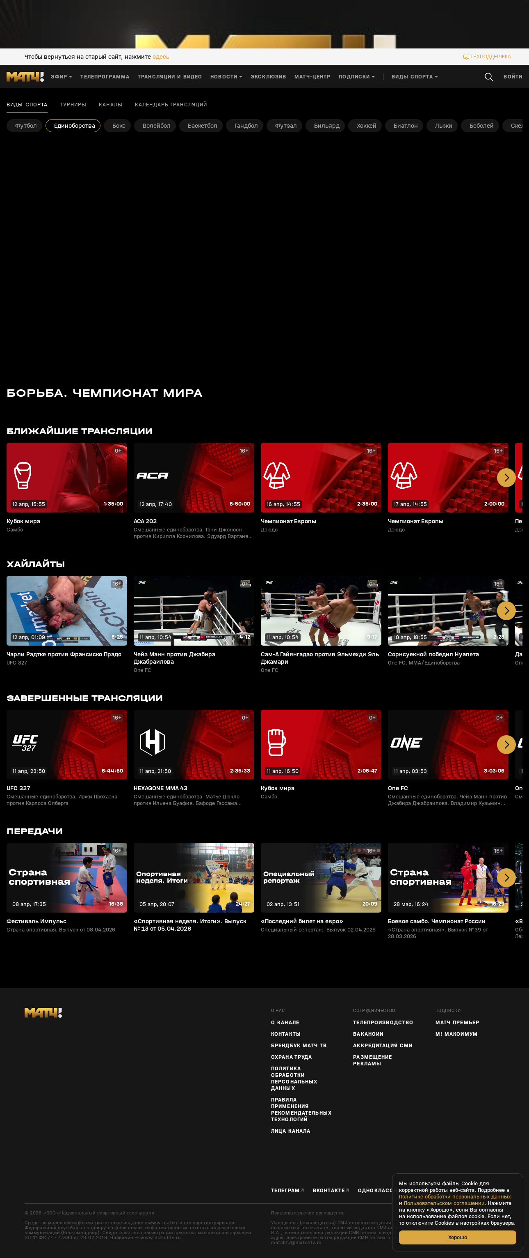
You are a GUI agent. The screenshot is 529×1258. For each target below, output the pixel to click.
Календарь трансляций (171, 104)
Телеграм (285, 1190)
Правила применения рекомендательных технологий (301, 1110)
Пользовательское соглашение (307, 1212)
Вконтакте (329, 1190)
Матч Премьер (457, 1022)
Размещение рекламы (372, 1060)
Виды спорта (27, 104)
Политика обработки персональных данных (294, 1078)
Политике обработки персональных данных (455, 1197)
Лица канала (290, 1131)
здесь (161, 56)
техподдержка (490, 57)
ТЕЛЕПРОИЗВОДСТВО (383, 1022)
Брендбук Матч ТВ (299, 1045)
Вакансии (368, 1034)
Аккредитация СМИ (383, 1045)
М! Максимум (457, 1034)
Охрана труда (291, 1057)
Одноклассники (383, 1190)
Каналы (111, 104)
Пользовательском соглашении (444, 1203)
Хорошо (457, 1237)
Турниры (73, 104)
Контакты (286, 1034)
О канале (285, 1022)
